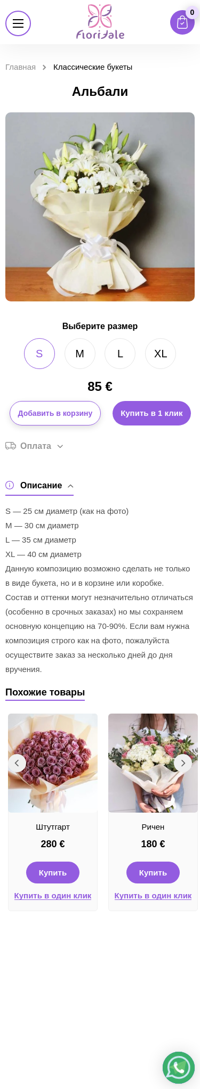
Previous (17, 763)
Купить (53, 872)
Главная (20, 66)
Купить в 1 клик (151, 412)
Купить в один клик (53, 895)
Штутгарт (53, 826)
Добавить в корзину (55, 413)
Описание (39, 485)
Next (183, 763)
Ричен (153, 826)
